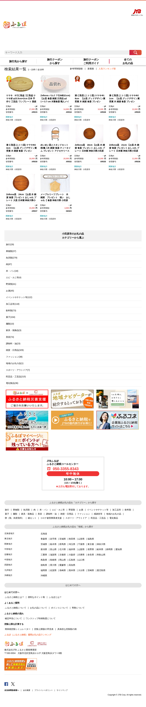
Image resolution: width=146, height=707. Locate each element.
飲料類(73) (11, 310)
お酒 (81, 510)
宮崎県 (91, 570)
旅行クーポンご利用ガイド (91, 61)
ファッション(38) (14, 357)
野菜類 (72, 510)
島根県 (53, 560)
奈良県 (91, 554)
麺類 (15, 514)
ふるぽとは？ (55, 597)
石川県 (62, 549)
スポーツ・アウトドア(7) (18, 370)
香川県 (53, 565)
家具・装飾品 (27, 514)
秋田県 (72, 539)
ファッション (83, 514)
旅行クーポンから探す (55, 61)
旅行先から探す (18, 61)
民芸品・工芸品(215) (16, 376)
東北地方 (8, 538)
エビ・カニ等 (58, 510)
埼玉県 (72, 544)
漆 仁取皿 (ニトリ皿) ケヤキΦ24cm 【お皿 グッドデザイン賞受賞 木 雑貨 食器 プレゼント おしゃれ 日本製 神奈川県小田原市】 (21, 151)
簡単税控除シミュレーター (17, 629)
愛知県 (119, 549)
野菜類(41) (11, 284)
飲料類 (128, 510)
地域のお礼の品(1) (14, 363)
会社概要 (26, 690)
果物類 (16, 510)
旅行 (7, 510)
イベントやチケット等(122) (19, 297)
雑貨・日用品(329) (15, 350)
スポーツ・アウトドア (76, 518)
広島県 (72, 560)
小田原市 (18, 120)
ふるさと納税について (15, 608)
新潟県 (44, 549)
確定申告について (13, 618)
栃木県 (53, 544)
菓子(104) (10, 317)
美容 (40, 514)
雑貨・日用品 (66, 514)
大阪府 (72, 554)
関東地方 (9, 117)
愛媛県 (62, 565)
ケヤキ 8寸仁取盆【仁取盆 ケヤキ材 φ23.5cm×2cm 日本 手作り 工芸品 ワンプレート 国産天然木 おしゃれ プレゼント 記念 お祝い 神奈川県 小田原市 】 (21, 101)
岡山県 (62, 560)
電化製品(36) (12, 383)
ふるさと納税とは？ (14, 597)
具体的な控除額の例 (67, 629)
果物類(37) (11, 251)
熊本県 (72, 570)
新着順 (91, 68)
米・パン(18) (12, 271)
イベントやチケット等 (97, 510)
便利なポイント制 (36, 597)
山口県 (81, 560)
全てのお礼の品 (128, 61)
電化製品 (113, 518)
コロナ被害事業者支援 (51, 518)
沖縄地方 (8, 575)
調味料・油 (51, 514)
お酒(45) (10, 290)
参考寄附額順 (76, 68)
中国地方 (8, 559)
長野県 (91, 549)
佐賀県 (53, 570)
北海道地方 (9, 533)
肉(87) (9, 264)
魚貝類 (26, 510)
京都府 (62, 554)
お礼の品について (38, 608)
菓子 (7, 514)
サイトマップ (62, 690)
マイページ (111, 5)
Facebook (6, 684)
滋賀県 (53, 554)
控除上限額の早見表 (43, 629)
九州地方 (8, 570)
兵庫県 (81, 554)
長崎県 (62, 570)
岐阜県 (100, 549)
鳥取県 (44, 560)
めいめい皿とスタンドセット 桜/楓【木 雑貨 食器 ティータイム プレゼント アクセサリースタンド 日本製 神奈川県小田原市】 (55, 151)
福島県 (91, 539)
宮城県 (62, 539)
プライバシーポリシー (43, 690)
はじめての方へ (87, 5)
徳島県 (44, 565)
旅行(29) (10, 244)
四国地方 (8, 565)
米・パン (44, 510)
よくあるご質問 (101, 5)
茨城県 (44, 544)
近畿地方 (8, 554)
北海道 (44, 533)
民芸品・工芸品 (98, 518)
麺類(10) (10, 324)
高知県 (72, 565)
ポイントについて (59, 608)
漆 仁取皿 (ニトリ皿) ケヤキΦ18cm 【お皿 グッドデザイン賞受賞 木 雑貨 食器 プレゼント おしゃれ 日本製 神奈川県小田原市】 (90, 101)
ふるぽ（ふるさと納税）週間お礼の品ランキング (27, 634)
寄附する (120, 5)
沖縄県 (44, 575)
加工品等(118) (12, 304)
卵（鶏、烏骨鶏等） (14, 518)
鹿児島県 (101, 570)
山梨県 (81, 549)
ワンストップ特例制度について (41, 618)
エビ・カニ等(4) (13, 277)
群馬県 (62, 544)
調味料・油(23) (13, 343)
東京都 (91, 544)
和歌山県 (101, 554)
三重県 (44, 554)
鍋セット (32, 518)
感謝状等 (98, 514)
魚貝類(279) (11, 257)
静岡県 (109, 549)
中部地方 (8, 549)
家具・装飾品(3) (13, 330)
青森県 (44, 539)
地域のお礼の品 (113, 514)
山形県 (81, 539)
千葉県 (81, 544)
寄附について (78, 608)
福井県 (72, 549)
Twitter (13, 684)
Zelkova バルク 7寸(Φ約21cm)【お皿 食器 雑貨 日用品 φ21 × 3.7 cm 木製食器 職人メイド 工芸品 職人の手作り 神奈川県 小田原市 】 (55, 101)
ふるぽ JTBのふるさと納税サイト (15, 22)
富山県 (53, 549)
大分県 (81, 570)
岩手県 (53, 539)
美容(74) (10, 337)
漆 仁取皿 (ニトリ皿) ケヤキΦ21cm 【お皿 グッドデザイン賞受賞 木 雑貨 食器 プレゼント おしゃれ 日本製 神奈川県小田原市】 (124, 101)
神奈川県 (9, 120)
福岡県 (44, 570)
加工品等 (116, 510)
